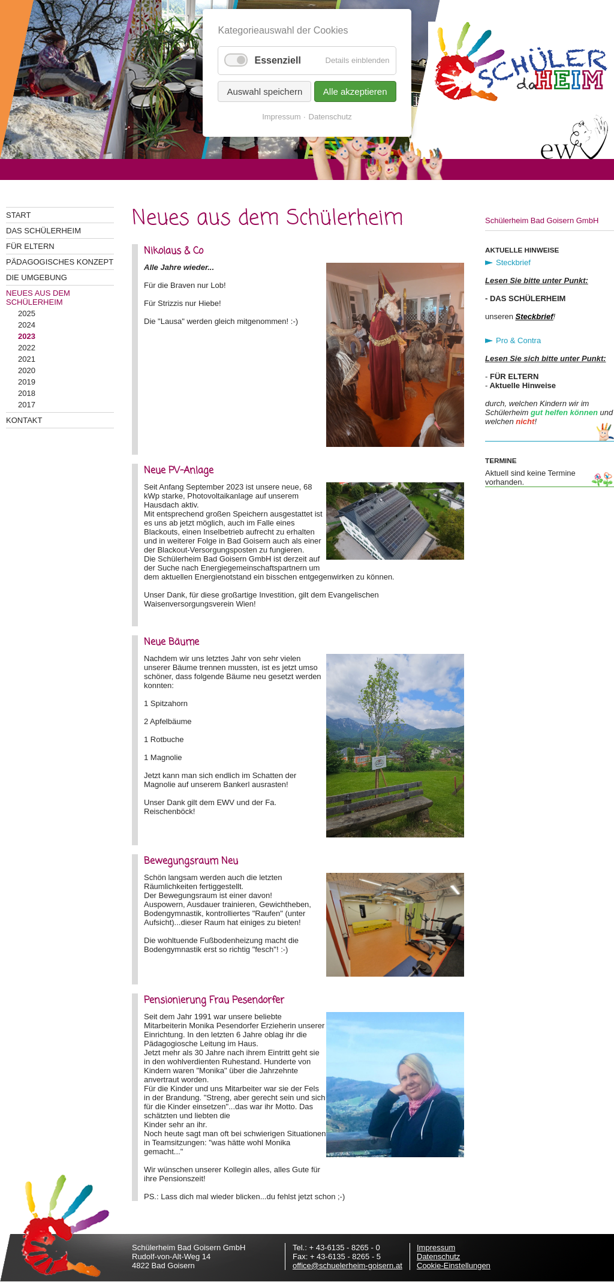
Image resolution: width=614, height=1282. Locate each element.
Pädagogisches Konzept (59, 261)
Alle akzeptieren (355, 91)
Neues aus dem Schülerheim (38, 298)
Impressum (436, 1247)
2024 (26, 324)
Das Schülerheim (43, 230)
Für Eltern (30, 246)
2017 (26, 404)
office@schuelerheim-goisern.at (347, 1265)
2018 (26, 393)
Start (18, 215)
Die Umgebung (36, 277)
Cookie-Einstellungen (453, 1265)
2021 (26, 359)
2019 (26, 381)
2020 (26, 370)
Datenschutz (438, 1256)
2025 (26, 313)
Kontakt (24, 420)
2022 (26, 347)
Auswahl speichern (264, 91)
